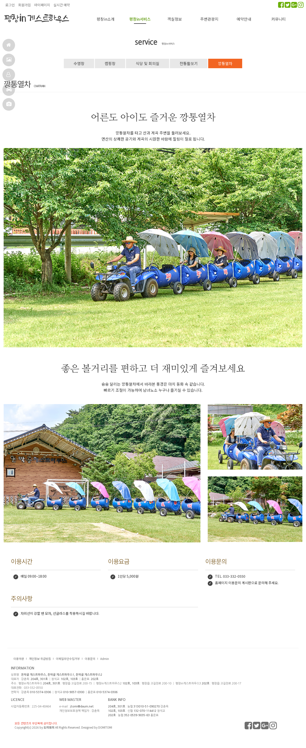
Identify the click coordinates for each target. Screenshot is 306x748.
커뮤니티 (278, 19)
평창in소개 (106, 19)
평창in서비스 (140, 19)
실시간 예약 (61, 4)
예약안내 (244, 19)
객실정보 (8, 76)
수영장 (79, 63)
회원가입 (24, 4)
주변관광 (9, 91)
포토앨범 (8, 106)
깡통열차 (225, 63)
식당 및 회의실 (147, 63)
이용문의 (90, 659)
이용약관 (18, 659)
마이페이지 (42, 4)
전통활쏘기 (189, 63)
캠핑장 (110, 63)
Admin (104, 659)
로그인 (10, 4)
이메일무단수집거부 (68, 659)
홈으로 (8, 46)
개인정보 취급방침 (40, 659)
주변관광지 (209, 19)
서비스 (8, 61)
